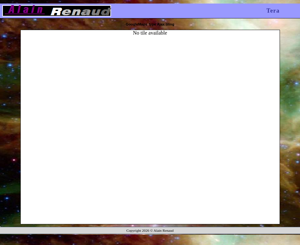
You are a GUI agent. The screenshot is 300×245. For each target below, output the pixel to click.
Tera (273, 10)
